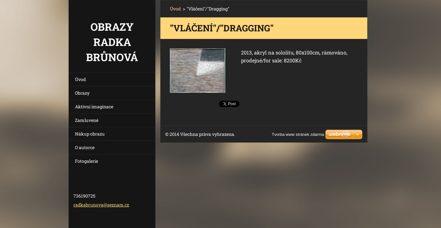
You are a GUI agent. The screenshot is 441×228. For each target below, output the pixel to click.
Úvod (80, 79)
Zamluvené (86, 120)
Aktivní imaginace (94, 107)
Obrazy (82, 93)
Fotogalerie (86, 161)
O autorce (85, 147)
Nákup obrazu (90, 134)
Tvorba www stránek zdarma (298, 134)
